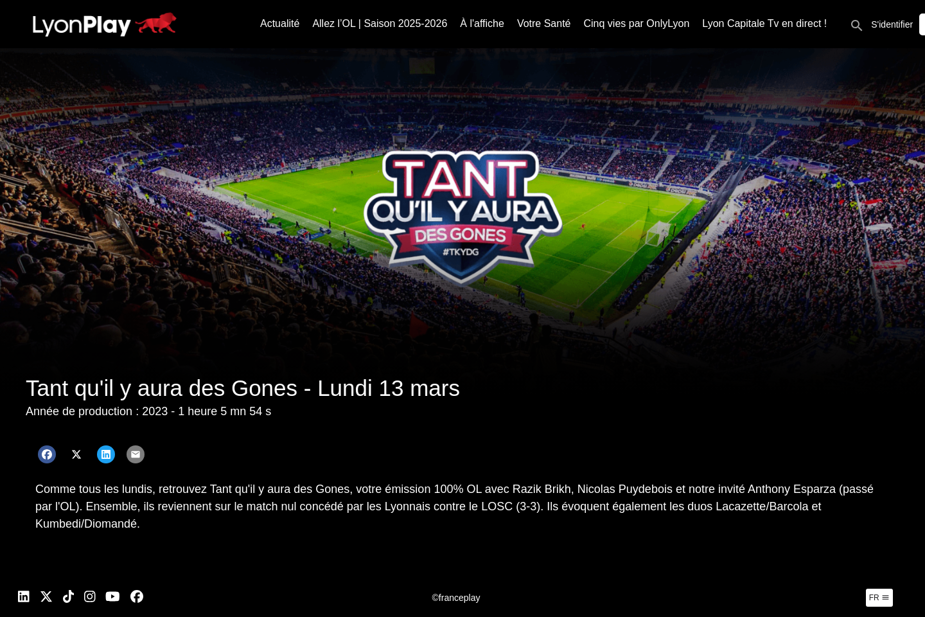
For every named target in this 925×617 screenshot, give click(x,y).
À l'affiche (482, 23)
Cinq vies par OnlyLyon (637, 23)
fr (879, 597)
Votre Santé (544, 23)
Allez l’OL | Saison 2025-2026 (379, 23)
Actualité (279, 23)
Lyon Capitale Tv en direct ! (764, 23)
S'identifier (892, 24)
